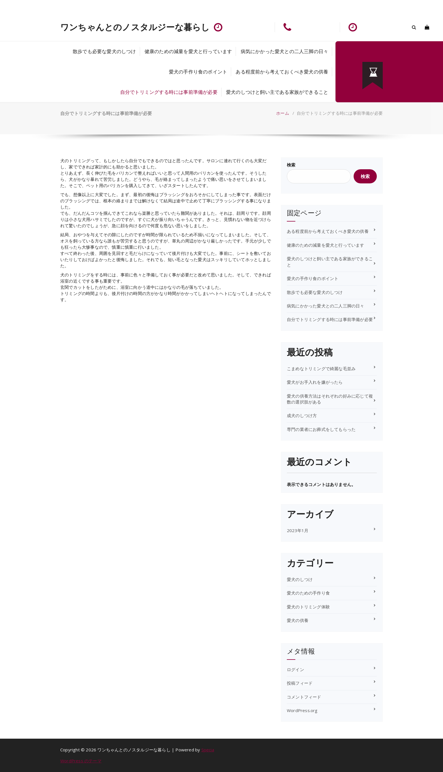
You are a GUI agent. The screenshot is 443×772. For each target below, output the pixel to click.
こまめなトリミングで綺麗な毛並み (321, 368)
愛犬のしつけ (300, 579)
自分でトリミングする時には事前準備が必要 (169, 92)
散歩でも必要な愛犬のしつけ (104, 51)
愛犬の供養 (297, 620)
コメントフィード (304, 697)
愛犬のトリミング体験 (308, 607)
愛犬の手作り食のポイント (198, 71)
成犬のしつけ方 (302, 415)
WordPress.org (302, 710)
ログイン (295, 669)
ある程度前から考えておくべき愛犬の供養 (282, 71)
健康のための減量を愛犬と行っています (188, 51)
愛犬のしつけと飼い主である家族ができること (277, 92)
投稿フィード (300, 683)
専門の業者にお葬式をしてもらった (321, 429)
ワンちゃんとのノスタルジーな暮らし (135, 27)
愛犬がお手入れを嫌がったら (315, 382)
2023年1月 (297, 530)
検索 (291, 165)
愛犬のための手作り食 (308, 593)
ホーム (282, 113)
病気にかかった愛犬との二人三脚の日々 (284, 51)
